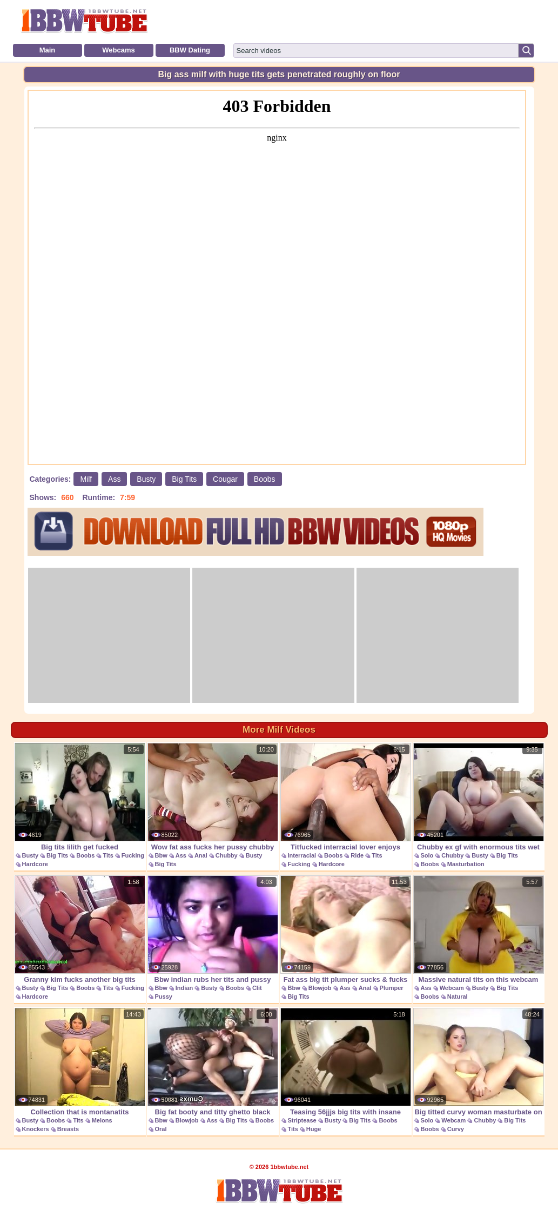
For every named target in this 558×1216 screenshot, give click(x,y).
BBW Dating (190, 50)
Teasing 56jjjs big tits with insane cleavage (345, 1067)
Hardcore (35, 864)
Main (47, 50)
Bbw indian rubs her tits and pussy (212, 929)
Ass (114, 479)
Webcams (118, 50)
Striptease (302, 1120)
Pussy (163, 996)
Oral (161, 1129)
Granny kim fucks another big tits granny (80, 935)
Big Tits (184, 479)
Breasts (68, 1129)
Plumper (392, 988)
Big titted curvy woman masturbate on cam (478, 1067)
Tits (108, 855)
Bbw (161, 855)
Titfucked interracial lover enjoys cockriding (345, 802)
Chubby (227, 855)
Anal (200, 855)
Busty (146, 479)
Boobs (264, 479)
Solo (427, 855)
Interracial (302, 855)
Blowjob (320, 988)
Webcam (452, 988)
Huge (313, 1129)
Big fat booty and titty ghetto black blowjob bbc (212, 1067)
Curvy (455, 1129)
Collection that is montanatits (80, 1062)
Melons (102, 1120)
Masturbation (466, 864)
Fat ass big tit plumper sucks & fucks (345, 929)
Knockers (35, 1129)
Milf (86, 479)
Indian (184, 988)
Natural (457, 996)
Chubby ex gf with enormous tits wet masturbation (478, 802)
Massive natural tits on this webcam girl (478, 935)
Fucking (133, 855)
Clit (257, 988)
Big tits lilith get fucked (80, 797)
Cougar (225, 479)
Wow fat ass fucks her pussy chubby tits (212, 802)
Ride (357, 855)
